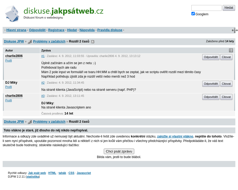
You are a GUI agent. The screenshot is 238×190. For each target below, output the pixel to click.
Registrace (56, 30)
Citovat (226, 57)
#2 (42, 82)
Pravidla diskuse (110, 30)
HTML (52, 172)
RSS (92, 41)
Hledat (72, 30)
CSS (71, 172)
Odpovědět (37, 30)
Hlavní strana (16, 30)
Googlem (200, 14)
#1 (42, 56)
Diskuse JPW (14, 41)
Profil (8, 60)
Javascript (84, 172)
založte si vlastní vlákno (175, 136)
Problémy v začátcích (49, 41)
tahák (62, 172)
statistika (32, 176)
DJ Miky (11, 82)
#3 (42, 95)
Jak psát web (37, 172)
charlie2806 (14, 56)
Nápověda (87, 30)
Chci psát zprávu (119, 151)
